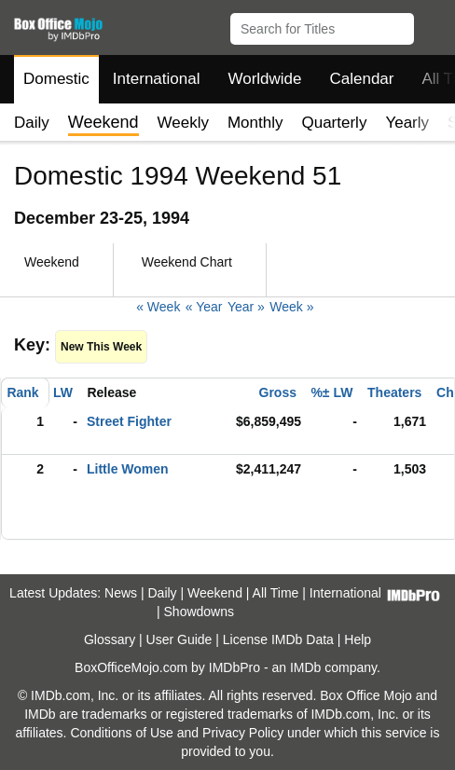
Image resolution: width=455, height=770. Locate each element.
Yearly (407, 122)
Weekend (214, 592)
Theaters (394, 392)
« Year (204, 306)
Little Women (128, 468)
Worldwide (264, 79)
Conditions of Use (121, 732)
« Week (158, 306)
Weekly (183, 122)
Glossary (109, 639)
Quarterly (333, 122)
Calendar (362, 79)
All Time (276, 592)
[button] (432, 25)
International (156, 79)
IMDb (305, 667)
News (120, 592)
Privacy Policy (242, 732)
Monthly (255, 122)
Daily (31, 122)
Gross (277, 392)
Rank (22, 392)
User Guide (179, 639)
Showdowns (199, 611)
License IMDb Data (278, 639)
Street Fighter (129, 421)
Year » (246, 306)
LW (63, 392)
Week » (291, 306)
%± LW (331, 392)
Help (357, 639)
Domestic (56, 79)
